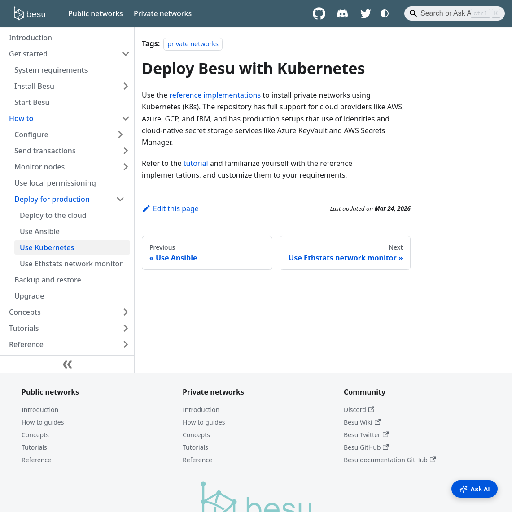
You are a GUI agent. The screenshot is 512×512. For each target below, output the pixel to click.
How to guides (43, 422)
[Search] (454, 13)
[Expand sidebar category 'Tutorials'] (125, 328)
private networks (193, 43)
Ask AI (474, 489)
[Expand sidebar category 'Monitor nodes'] (125, 167)
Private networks (163, 13)
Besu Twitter (366, 434)
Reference (36, 460)
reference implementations (215, 95)
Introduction (40, 409)
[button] (69, 134)
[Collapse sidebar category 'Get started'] (125, 54)
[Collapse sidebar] (67, 364)
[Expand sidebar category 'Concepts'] (125, 312)
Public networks (95, 13)
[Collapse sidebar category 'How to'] (125, 118)
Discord (359, 409)
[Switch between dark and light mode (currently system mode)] (384, 13)
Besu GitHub (366, 447)
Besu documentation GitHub (390, 460)
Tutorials (34, 447)
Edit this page (170, 208)
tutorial (196, 163)
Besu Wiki (362, 422)
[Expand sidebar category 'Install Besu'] (125, 86)
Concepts (35, 434)
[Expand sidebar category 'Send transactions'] (125, 150)
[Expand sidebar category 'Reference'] (125, 344)
